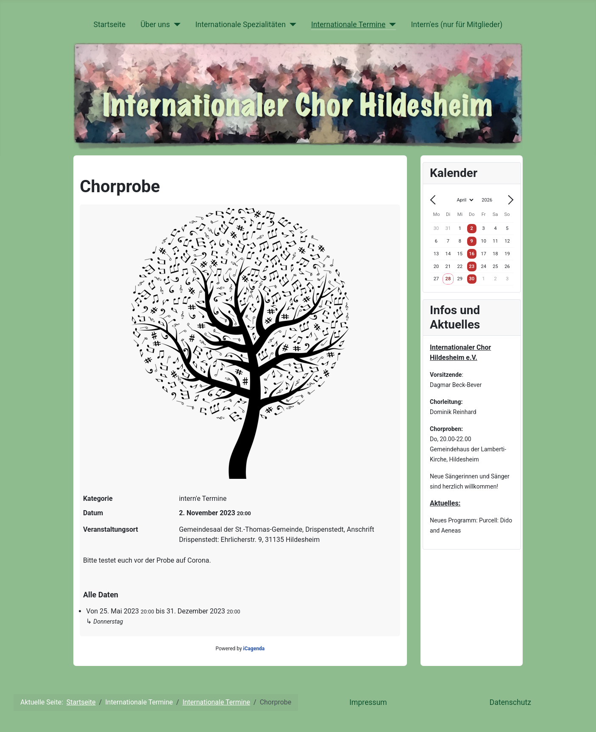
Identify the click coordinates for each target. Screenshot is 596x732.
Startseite (109, 24)
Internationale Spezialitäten (240, 24)
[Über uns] (175, 24)
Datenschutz (510, 702)
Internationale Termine (348, 24)
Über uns (155, 24)
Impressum (368, 702)
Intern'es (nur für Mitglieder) (456, 24)
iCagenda (254, 649)
